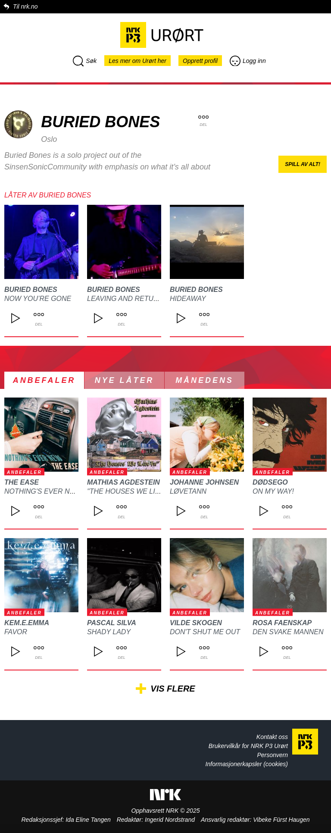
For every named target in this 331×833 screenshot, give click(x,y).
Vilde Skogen (196, 622)
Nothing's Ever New (42, 491)
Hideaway (188, 298)
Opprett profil (200, 60)
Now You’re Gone (37, 298)
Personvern (272, 755)
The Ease (21, 482)
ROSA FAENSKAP (282, 622)
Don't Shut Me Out (205, 632)
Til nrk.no (25, 6)
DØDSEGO (270, 482)
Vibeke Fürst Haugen (281, 819)
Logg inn (248, 61)
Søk (85, 61)
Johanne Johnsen (204, 482)
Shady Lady (109, 632)
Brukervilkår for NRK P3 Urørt (248, 745)
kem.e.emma (26, 622)
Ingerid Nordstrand (170, 819)
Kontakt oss (272, 736)
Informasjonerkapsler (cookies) (247, 764)
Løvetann (188, 491)
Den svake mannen (288, 632)
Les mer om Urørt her (137, 60)
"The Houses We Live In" (131, 491)
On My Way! (273, 491)
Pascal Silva (111, 622)
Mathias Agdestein (123, 482)
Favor (15, 632)
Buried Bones (30, 289)
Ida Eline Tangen (88, 819)
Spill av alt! (302, 164)
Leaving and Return (125, 298)
